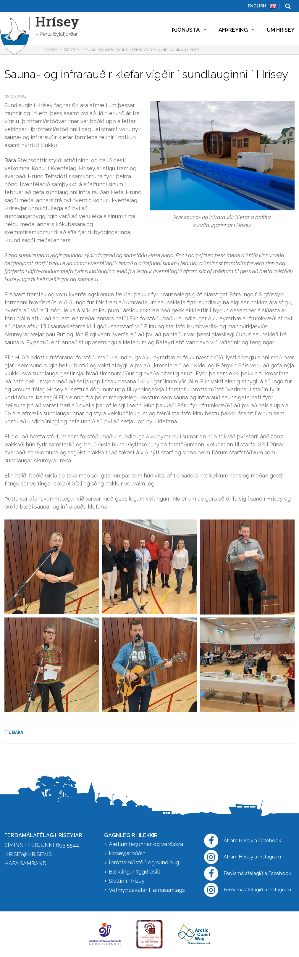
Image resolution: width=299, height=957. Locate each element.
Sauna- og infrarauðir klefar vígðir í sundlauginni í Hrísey (141, 50)
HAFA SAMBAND (25, 863)
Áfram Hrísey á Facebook (242, 841)
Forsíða (51, 50)
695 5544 (67, 845)
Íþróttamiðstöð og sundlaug (144, 862)
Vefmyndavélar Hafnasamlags (147, 890)
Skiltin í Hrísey (127, 881)
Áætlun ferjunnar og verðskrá (146, 844)
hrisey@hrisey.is (28, 854)
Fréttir (71, 50)
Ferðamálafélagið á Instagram (247, 890)
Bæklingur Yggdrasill (134, 871)
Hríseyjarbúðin (127, 853)
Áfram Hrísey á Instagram (242, 857)
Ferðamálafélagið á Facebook (247, 873)
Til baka (13, 732)
